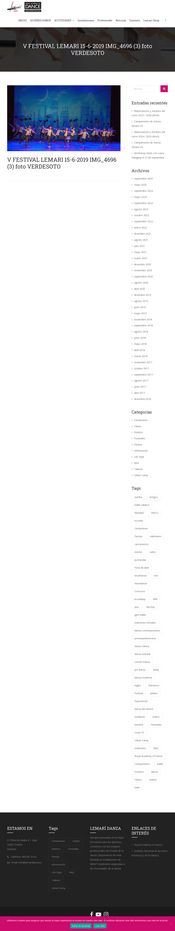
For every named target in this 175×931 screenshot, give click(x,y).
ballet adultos (141, 505)
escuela (138, 520)
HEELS (154, 512)
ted (156, 575)
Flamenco (153, 685)
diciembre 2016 (142, 399)
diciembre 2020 (142, 264)
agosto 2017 (141, 380)
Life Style (139, 456)
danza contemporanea (147, 630)
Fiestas (138, 444)
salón (153, 552)
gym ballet (140, 614)
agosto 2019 (141, 301)
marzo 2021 (140, 258)
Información (141, 450)
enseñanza (140, 575)
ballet (160, 764)
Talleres (138, 469)
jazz (136, 607)
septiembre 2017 (143, 374)
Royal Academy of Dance (148, 756)
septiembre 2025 (143, 178)
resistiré (138, 724)
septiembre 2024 (143, 190)
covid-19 (139, 732)
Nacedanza (140, 583)
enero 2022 (140, 227)
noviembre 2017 (143, 362)
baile (137, 787)
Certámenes (141, 420)
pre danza (139, 669)
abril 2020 (139, 288)
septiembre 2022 (143, 221)
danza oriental (142, 654)
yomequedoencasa (145, 638)
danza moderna (143, 677)
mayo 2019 (140, 313)
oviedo (153, 779)
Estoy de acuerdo (81, 926)
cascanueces (141, 544)
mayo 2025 (140, 184)
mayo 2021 (140, 252)
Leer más (100, 926)
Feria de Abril (141, 567)
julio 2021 (139, 246)
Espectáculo (141, 701)
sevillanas (139, 716)
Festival (138, 693)
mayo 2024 (140, 197)
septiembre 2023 (143, 203)
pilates (154, 693)
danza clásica (141, 646)
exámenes (140, 748)
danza (154, 771)
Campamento (142, 764)
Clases (137, 426)
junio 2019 (140, 307)
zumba (138, 497)
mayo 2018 (140, 343)
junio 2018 (140, 337)
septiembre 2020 (143, 276)
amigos (154, 497)
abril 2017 (139, 392)
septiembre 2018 (143, 325)
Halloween (155, 536)
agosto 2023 (141, 209)
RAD (136, 463)
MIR (155, 599)
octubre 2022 (141, 215)
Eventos (138, 432)
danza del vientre (143, 709)
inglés (137, 685)
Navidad (139, 512)
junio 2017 (140, 386)
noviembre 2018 (143, 319)
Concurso (139, 591)
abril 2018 (139, 350)
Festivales (139, 438)
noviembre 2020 (143, 270)
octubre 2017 (141, 368)
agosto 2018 (141, 331)
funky (156, 669)
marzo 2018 (140, 356)
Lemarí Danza (142, 661)
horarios (139, 771)
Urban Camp (141, 475)
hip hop (150, 607)
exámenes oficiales (145, 622)
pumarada (140, 559)
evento (138, 552)
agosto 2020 (141, 282)
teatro (156, 716)
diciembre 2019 (142, 295)
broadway (139, 599)
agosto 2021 (141, 239)
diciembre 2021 (142, 233)
